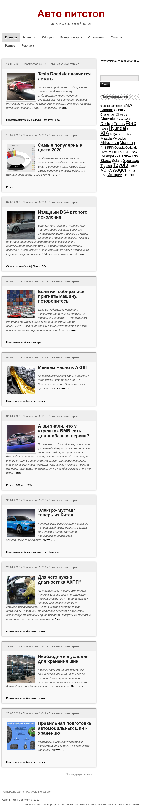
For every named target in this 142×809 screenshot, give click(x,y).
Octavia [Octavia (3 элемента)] (119, 147)
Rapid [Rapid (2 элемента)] (118, 156)
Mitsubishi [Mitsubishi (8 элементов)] (109, 142)
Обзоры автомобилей (18, 266)
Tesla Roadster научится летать (64, 76)
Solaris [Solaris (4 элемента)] (117, 161)
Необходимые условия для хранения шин (63, 659)
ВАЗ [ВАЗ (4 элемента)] (103, 175)
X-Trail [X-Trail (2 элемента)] (132, 170)
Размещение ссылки (38, 791)
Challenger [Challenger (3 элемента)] (107, 114)
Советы (116, 37)
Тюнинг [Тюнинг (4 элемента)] (128, 175)
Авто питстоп (71, 13)
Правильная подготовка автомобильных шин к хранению (64, 728)
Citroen (36, 266)
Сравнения (96, 37)
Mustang (54, 552)
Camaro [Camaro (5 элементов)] (106, 110)
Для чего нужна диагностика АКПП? (59, 579)
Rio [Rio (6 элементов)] (135, 156)
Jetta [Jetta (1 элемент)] (129, 129)
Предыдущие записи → (81, 774)
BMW (29, 485)
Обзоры (48, 37)
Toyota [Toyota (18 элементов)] (120, 165)
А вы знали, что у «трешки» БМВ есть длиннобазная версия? (63, 430)
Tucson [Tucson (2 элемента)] (133, 165)
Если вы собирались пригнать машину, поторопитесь (61, 296)
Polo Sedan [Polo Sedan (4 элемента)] (120, 152)
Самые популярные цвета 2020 (60, 147)
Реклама (28, 45)
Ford (45, 552)
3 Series (20, 485)
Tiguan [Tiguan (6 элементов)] (106, 165)
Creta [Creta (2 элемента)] (119, 119)
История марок (71, 37)
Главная (11, 37)
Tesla (57, 120)
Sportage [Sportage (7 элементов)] (131, 160)
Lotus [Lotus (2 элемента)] (127, 134)
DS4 (44, 266)
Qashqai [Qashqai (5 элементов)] (107, 156)
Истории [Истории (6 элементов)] (114, 175)
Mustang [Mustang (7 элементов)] (127, 142)
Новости (29, 37)
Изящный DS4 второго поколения (62, 214)
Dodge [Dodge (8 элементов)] (106, 123)
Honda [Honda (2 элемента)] (104, 128)
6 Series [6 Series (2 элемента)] (105, 105)
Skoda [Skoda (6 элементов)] (105, 160)
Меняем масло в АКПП (62, 367)
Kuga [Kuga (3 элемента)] (113, 134)
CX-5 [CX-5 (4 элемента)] (127, 119)
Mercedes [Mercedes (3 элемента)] (119, 138)
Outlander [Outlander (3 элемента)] (131, 147)
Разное (10, 45)
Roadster (48, 120)
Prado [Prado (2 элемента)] (133, 152)
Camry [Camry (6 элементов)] (119, 110)
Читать (64, 107)
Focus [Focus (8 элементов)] (119, 123)
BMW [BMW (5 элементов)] (127, 105)
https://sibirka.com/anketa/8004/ (120, 61)
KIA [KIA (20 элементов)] (104, 133)
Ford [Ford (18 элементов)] (131, 123)
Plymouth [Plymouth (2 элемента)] (105, 152)
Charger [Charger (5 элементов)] (122, 114)
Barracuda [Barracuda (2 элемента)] (116, 105)
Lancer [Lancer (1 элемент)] (121, 134)
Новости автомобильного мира (23, 120)
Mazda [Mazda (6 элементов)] (106, 138)
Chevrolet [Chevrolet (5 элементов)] (108, 119)
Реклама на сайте (13, 791)
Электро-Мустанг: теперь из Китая (57, 512)
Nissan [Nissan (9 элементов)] (107, 147)
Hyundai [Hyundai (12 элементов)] (117, 128)
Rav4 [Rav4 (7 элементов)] (126, 156)
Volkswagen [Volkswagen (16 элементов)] (114, 170)
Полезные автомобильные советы (25, 401)
